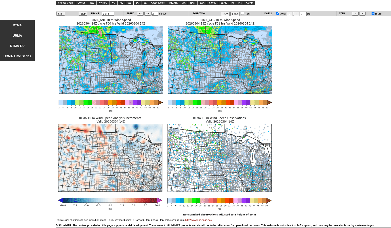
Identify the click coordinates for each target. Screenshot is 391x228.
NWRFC (103, 3)
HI (232, 3)
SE (145, 3)
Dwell (281, 14)
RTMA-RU (17, 46)
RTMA (17, 25)
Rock (245, 14)
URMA (17, 35)
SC (137, 3)
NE (121, 3)
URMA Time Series (17, 56)
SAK (202, 3)
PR (240, 3)
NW (92, 3)
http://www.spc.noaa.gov (198, 220)
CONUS (82, 3)
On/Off (377, 14)
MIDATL (173, 3)
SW (129, 3)
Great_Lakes (158, 3)
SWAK (212, 3)
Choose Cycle (65, 3)
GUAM (249, 3)
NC (113, 3)
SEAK (224, 3)
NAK (192, 3)
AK (183, 3)
